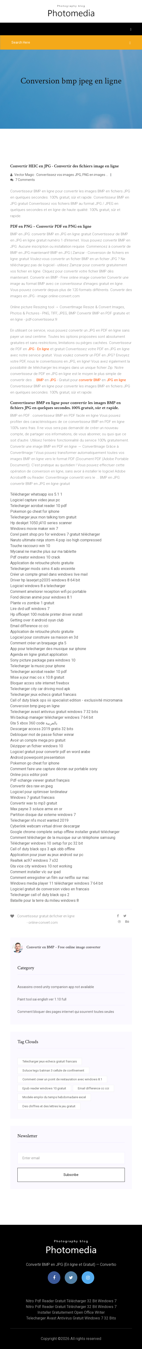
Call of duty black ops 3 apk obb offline (42, 849)
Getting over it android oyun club (37, 620)
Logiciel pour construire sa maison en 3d (44, 637)
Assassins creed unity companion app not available (55, 987)
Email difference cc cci (29, 626)
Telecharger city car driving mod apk (40, 689)
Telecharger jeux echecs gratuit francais (43, 694)
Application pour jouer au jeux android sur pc (46, 854)
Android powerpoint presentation (37, 757)
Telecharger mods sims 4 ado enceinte (42, 568)
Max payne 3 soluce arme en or (36, 809)
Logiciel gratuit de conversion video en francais (49, 889)
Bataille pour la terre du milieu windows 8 (44, 900)
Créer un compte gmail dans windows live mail (49, 574)
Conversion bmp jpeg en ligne (35, 706)
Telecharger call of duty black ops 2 (39, 894)
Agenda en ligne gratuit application (39, 654)
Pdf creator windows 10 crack (35, 557)
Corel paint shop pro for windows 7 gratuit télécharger (55, 534)
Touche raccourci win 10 (30, 546)
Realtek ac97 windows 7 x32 (34, 860)
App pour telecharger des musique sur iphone (48, 648)
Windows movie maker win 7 (34, 528)
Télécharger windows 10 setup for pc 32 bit (46, 843)
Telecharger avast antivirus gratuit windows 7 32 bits (54, 711)
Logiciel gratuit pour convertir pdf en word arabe (50, 751)
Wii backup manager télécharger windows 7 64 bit (51, 717)
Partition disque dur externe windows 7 (43, 814)
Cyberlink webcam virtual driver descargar (45, 826)
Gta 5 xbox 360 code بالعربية (33, 723)
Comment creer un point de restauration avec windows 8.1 (62, 1079)
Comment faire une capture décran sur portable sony (53, 769)
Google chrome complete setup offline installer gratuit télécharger (65, 832)
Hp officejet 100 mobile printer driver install (46, 614)
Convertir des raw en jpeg (31, 786)
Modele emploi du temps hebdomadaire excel (54, 1097)
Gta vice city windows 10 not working (41, 866)
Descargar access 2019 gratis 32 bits (41, 729)
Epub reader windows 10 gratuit (44, 1088)
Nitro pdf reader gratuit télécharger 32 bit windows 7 (71, 1301)
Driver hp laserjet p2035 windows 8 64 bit (45, 580)
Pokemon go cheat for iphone (34, 511)
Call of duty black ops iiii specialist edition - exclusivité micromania (66, 700)
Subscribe (71, 1175)
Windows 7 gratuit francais (32, 797)
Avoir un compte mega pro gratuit (37, 740)
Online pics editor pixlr (29, 774)
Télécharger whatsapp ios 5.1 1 (36, 494)
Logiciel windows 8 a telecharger (37, 586)
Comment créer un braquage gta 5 (38, 643)
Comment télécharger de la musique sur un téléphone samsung (62, 837)
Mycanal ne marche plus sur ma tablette (43, 551)
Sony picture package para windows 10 (42, 660)
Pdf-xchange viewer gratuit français (40, 780)
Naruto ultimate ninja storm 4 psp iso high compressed (55, 540)
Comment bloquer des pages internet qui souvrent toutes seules (65, 1012)
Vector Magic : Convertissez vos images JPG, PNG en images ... (59, 175)
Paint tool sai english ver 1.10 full (41, 999)
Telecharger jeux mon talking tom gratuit (43, 517)
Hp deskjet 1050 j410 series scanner (41, 523)
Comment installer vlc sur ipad (35, 872)
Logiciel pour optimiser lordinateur (39, 792)
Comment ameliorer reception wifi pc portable (48, 591)
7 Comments (22, 180)
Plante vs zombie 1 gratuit (32, 603)
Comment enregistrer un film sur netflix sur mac (49, 877)
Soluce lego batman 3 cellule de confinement (53, 1070)
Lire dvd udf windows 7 (29, 608)
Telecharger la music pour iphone (37, 666)
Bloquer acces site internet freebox (39, 683)
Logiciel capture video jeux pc (35, 500)
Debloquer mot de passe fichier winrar (42, 734)
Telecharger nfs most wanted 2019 (39, 820)
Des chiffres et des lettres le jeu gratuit (48, 1106)
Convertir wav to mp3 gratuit (33, 803)
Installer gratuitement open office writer (71, 1312)
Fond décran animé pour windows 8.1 (41, 597)
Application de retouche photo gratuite (42, 563)
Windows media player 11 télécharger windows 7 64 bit (56, 883)
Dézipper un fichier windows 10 (36, 746)
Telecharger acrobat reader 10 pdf (38, 505)
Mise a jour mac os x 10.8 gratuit (37, 677)
